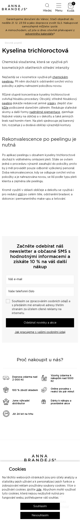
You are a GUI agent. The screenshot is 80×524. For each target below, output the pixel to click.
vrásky (51, 103)
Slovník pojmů (13, 43)
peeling (7, 103)
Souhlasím (40, 506)
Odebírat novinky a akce (40, 322)
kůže (5, 107)
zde (38, 489)
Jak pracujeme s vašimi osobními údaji (40, 332)
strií (20, 194)
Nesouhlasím (40, 515)
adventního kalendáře (39, 34)
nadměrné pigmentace (44, 112)
